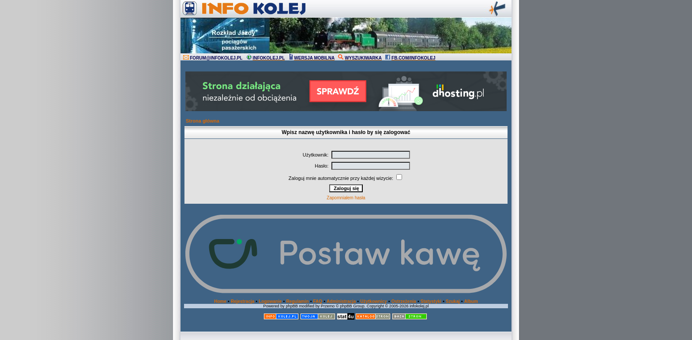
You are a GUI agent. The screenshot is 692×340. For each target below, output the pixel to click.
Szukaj (453, 301)
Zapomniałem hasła (346, 197)
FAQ (318, 301)
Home (220, 301)
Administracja (341, 301)
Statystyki (431, 301)
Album (471, 301)
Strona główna (202, 120)
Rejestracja (242, 301)
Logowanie (270, 301)
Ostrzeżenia (403, 301)
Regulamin (297, 301)
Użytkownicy (373, 301)
